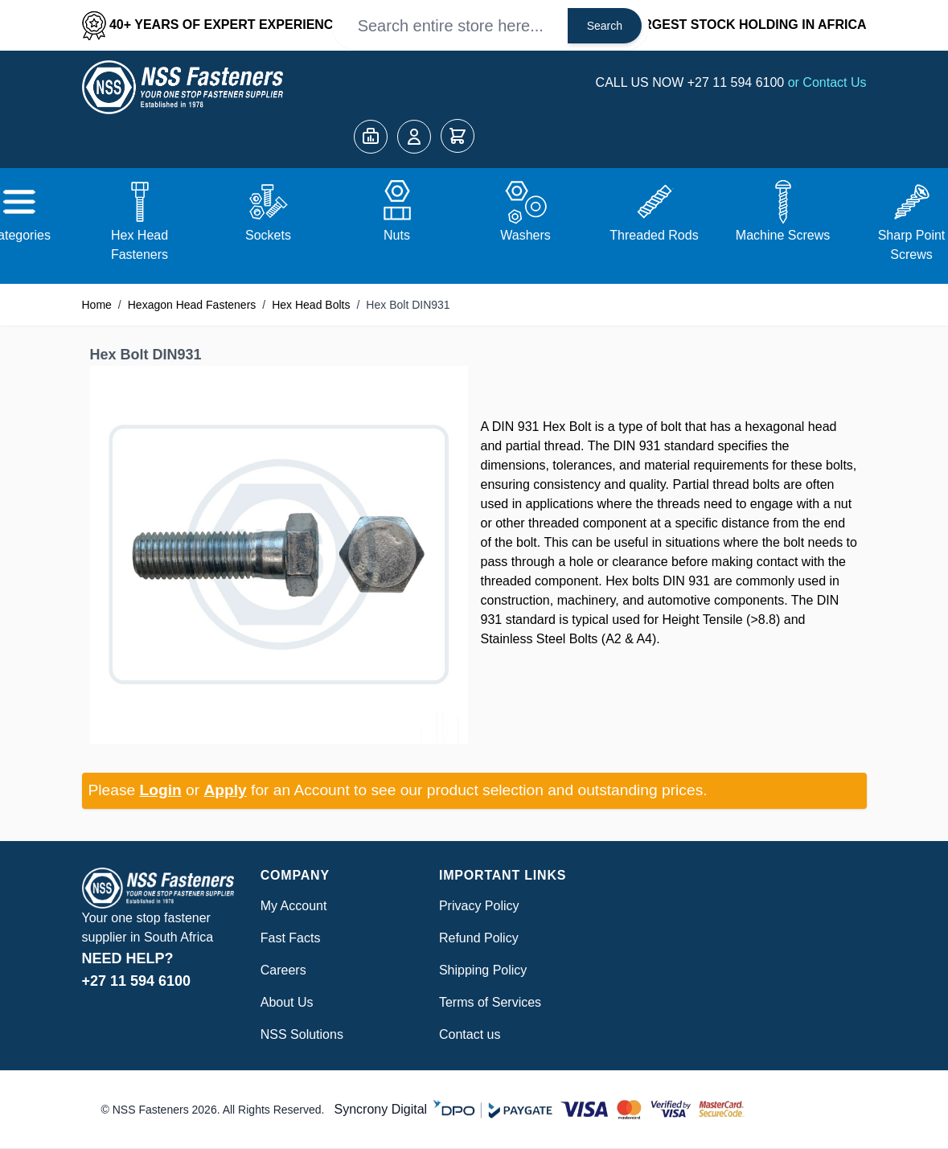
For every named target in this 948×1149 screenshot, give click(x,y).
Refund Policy (479, 938)
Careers (283, 970)
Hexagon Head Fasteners (192, 304)
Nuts (397, 235)
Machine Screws (783, 235)
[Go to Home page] (182, 87)
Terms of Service (487, 1002)
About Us (287, 1002)
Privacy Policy (479, 906)
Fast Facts (291, 938)
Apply (224, 790)
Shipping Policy (483, 970)
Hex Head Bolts (311, 304)
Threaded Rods (653, 235)
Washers (525, 235)
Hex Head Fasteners (139, 244)
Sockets (268, 235)
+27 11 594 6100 (737, 82)
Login (161, 790)
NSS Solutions (302, 1034)
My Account (294, 906)
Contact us (469, 1034)
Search (604, 25)
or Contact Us (827, 82)
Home (97, 304)
